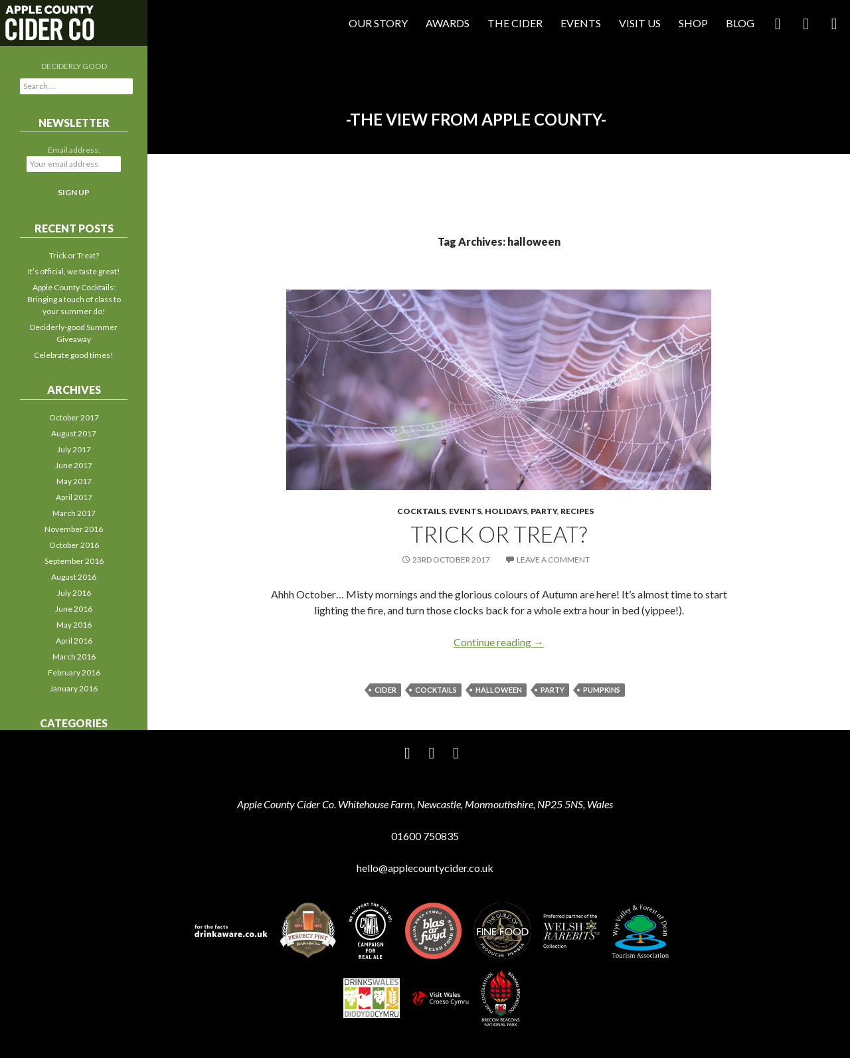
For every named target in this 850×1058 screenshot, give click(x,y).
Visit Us (640, 23)
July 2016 (74, 593)
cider (385, 689)
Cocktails (421, 511)
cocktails (436, 689)
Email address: (74, 150)
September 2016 (74, 561)
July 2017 (74, 449)
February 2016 (74, 672)
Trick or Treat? (498, 534)
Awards (447, 23)
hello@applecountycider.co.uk (425, 867)
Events (580, 23)
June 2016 (73, 609)
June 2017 (73, 465)
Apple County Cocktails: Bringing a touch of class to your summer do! (74, 299)
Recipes (577, 511)
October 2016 (74, 545)
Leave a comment (553, 560)
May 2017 (74, 481)
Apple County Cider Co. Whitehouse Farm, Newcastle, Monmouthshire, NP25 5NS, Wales (425, 804)
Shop (693, 23)
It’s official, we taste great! (74, 271)
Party (544, 511)
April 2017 (74, 497)
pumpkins (601, 689)
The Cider (515, 23)
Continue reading (499, 642)
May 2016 (74, 625)
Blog (740, 23)
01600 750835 (425, 836)
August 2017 (73, 433)
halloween (498, 689)
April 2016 (74, 641)
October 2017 (74, 417)
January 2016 (74, 688)
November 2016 (73, 529)
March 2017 (74, 513)
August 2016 (73, 577)
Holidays (506, 511)
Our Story (378, 23)
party (552, 689)
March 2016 (74, 656)
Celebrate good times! (74, 355)
